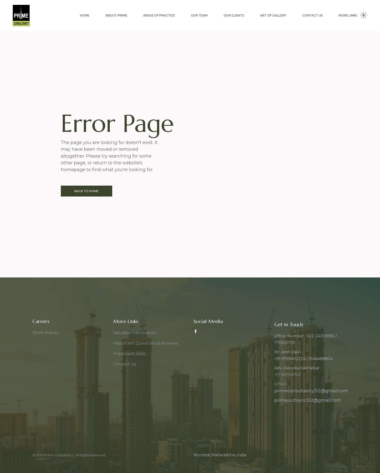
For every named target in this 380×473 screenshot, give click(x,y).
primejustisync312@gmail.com (307, 400)
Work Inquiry (45, 332)
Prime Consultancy (59, 455)
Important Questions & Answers (145, 343)
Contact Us (124, 364)
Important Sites (129, 353)
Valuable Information (135, 333)
